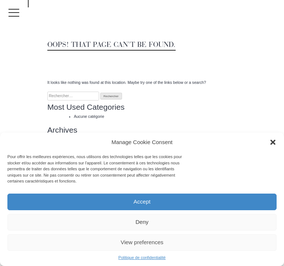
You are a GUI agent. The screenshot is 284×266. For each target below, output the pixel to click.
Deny (141, 222)
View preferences (142, 242)
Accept (142, 201)
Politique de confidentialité (142, 257)
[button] (273, 142)
